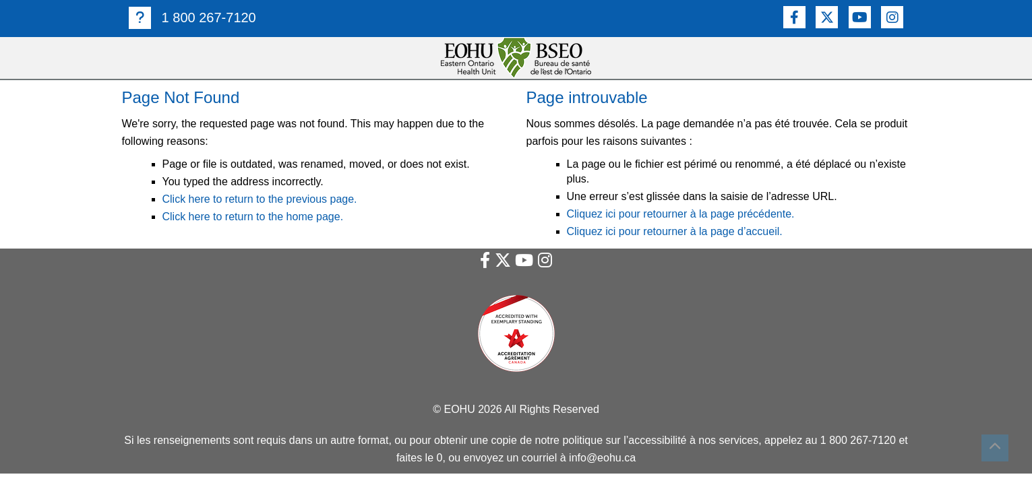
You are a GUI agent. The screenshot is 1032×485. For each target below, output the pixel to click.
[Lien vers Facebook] (794, 17)
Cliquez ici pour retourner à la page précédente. (681, 214)
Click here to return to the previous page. (259, 199)
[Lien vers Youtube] (860, 17)
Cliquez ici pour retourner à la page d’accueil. (675, 231)
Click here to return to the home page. (253, 216)
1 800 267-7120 (192, 17)
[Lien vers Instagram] (892, 17)
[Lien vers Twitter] (827, 17)
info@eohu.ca (602, 457)
